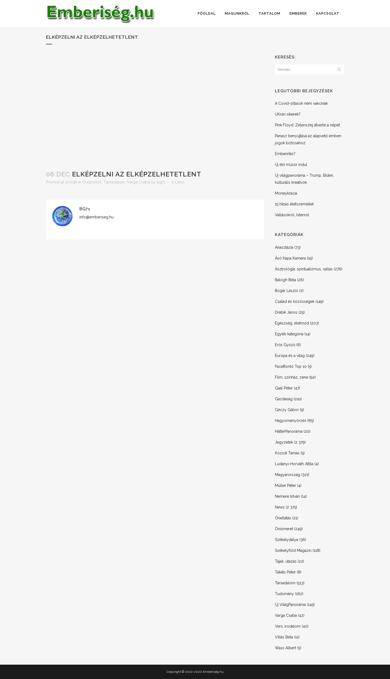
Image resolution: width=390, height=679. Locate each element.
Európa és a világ (290, 355)
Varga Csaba (138, 182)
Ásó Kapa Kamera (290, 258)
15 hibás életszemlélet (294, 204)
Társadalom (114, 182)
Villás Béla (284, 637)
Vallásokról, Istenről (292, 215)
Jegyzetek (284, 442)
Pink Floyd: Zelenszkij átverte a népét (307, 125)
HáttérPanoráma (289, 431)
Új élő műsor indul (291, 164)
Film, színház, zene (291, 377)
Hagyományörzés (290, 420)
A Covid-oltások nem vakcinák (301, 103)
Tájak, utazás (286, 561)
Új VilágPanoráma (290, 604)
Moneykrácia (286, 193)
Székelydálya (286, 539)
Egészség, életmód (292, 323)
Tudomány (284, 594)
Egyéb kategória (289, 334)
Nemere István (287, 496)
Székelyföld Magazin (293, 550)
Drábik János (286, 312)
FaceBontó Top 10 (291, 366)
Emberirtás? (285, 154)
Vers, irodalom (288, 626)
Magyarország (287, 475)
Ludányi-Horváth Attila (294, 464)
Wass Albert (285, 648)
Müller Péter (285, 485)
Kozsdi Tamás (287, 453)
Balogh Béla (285, 280)
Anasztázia (284, 247)
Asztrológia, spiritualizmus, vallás (304, 269)
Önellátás (283, 518)
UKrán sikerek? (288, 114)
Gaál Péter (284, 388)
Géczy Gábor (287, 410)
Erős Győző (285, 345)
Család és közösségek (294, 301)
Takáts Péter (285, 572)
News (280, 507)
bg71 (161, 182)
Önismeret (92, 182)
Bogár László (286, 290)
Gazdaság (283, 399)
